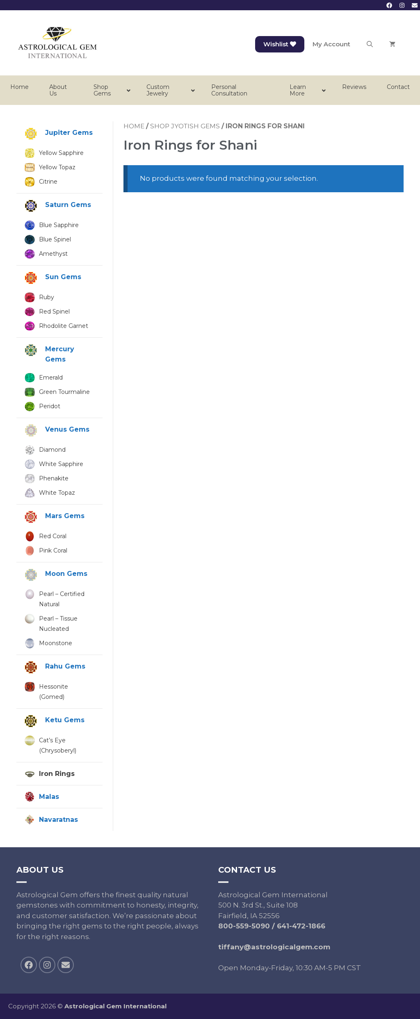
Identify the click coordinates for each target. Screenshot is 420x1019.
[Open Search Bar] (369, 44)
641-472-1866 (301, 926)
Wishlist (279, 44)
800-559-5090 (244, 926)
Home (133, 126)
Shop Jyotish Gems (185, 126)
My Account (331, 44)
